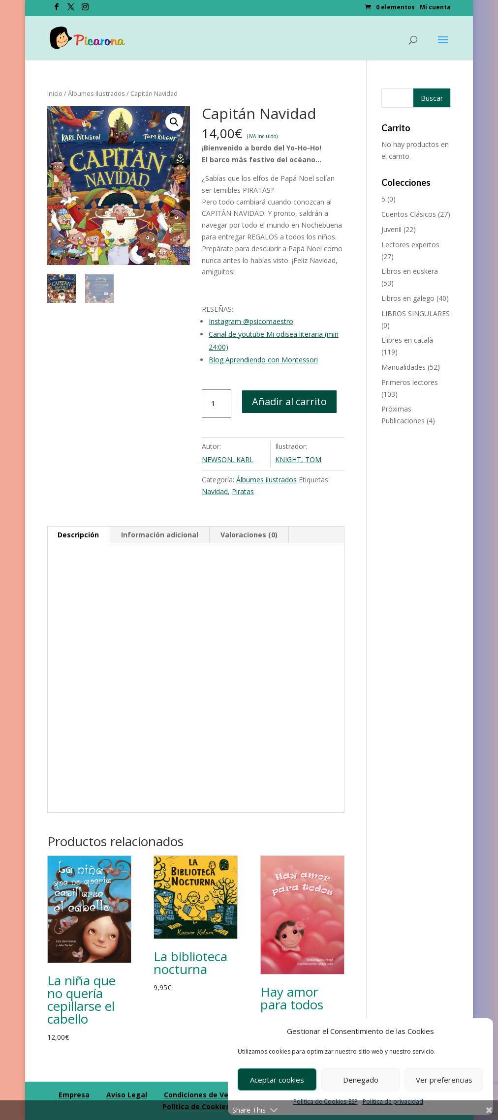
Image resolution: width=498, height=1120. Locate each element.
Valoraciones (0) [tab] (249, 534)
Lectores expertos (410, 244)
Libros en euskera (409, 271)
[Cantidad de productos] (216, 403)
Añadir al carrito (289, 401)
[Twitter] (70, 9)
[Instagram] (85, 9)
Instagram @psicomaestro (251, 321)
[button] (174, 122)
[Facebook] (56, 9)
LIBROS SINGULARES (415, 313)
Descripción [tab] (78, 534)
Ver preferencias (444, 1080)
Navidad (215, 491)
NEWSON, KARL (227, 459)
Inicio (54, 93)
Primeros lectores (409, 382)
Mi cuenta (435, 7)
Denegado (360, 1080)
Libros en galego (408, 298)
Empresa (74, 1094)
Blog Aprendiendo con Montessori (263, 359)
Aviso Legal (126, 1094)
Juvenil (391, 229)
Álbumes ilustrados (96, 93)
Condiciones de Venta (202, 1094)
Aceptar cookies (277, 1080)
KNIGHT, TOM (298, 459)
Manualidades (403, 367)
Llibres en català (407, 340)
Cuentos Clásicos (408, 214)
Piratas (243, 491)
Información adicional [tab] (159, 534)
